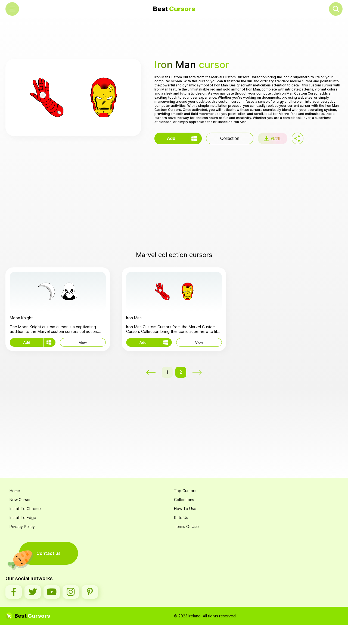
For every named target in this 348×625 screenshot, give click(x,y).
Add (171, 138)
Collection (229, 138)
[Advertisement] (174, 38)
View (83, 342)
